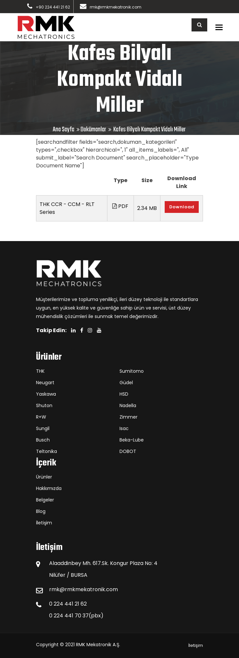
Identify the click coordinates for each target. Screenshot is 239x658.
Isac (124, 428)
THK (40, 371)
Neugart (45, 382)
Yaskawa (46, 394)
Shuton (44, 405)
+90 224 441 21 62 (53, 7)
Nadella (128, 405)
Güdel (126, 382)
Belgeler (45, 500)
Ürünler (44, 477)
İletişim (44, 522)
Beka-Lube (132, 440)
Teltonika (46, 451)
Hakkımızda (49, 488)
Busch (43, 440)
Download (181, 207)
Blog (41, 511)
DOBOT (128, 451)
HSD (124, 394)
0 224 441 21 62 (68, 604)
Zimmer (129, 417)
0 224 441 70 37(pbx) (76, 615)
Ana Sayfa (63, 129)
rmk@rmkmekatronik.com (115, 7)
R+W (41, 417)
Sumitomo (132, 371)
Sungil (42, 428)
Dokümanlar (93, 129)
